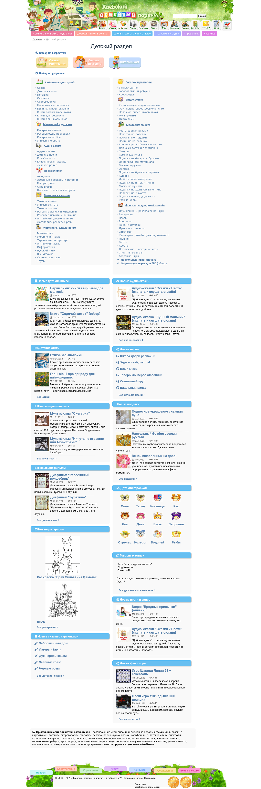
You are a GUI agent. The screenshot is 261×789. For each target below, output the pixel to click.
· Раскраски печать (48, 130)
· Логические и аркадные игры (137, 249)
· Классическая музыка (50, 161)
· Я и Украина (44, 254)
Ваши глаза (126, 368)
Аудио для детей (133, 25)
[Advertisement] (184, 6)
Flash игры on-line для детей (164, 25)
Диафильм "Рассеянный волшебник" (69, 476)
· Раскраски (125, 214)
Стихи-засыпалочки (66, 355)
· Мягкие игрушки (129, 165)
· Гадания (123, 238)
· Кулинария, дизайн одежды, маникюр (143, 235)
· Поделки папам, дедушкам (136, 196)
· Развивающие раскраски (52, 133)
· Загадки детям (127, 87)
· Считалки (42, 98)
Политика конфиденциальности (147, 785)
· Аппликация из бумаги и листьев (140, 144)
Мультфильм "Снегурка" (70, 413)
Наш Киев (210, 33)
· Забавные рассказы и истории (56, 179)
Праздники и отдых (167, 33)
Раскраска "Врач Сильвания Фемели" (67, 577)
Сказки (185, 25)
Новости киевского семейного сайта (41, 773)
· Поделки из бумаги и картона (138, 172)
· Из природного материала (135, 161)
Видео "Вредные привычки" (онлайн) (154, 608)
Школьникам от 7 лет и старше (132, 33)
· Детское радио (46, 165)
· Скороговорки (45, 101)
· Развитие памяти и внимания (55, 215)
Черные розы (47, 668)
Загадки (206, 25)
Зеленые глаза (48, 662)
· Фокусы (123, 151)
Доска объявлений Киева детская (165, 770)
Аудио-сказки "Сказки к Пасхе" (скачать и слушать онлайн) (157, 290)
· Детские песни (46, 154)
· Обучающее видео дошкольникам (140, 108)
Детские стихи (216, 25)
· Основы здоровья (48, 257)
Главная (37, 39)
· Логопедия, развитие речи (53, 222)
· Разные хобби (127, 199)
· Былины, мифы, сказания (53, 108)
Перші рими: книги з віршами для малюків (76, 290)
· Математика (44, 233)
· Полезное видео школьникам (137, 112)
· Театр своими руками (132, 130)
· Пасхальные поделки (132, 137)
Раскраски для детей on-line (143, 25)
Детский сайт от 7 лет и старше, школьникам (125, 62)
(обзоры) (143, 263)
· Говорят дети (45, 183)
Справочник (191, 33)
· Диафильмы (126, 119)
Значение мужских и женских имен (226, 25)
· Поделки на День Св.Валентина (139, 189)
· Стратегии (124, 231)
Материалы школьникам (59, 227)
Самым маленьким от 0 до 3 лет (52, 33)
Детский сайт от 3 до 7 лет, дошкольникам (89, 62)
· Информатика (45, 247)
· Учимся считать (46, 204)
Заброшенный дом (51, 643)
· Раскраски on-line (48, 137)
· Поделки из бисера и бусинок (138, 158)
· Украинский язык (47, 236)
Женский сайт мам (112, 25)
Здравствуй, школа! (133, 362)
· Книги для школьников (51, 119)
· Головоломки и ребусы (133, 91)
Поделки (122, 25)
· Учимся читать (46, 201)
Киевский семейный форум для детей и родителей (102, 25)
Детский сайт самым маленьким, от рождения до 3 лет (53, 62)
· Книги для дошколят (49, 115)
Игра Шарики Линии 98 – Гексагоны (151, 672)
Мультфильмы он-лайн (174, 25)
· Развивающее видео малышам (138, 105)
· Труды (40, 260)
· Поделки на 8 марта (131, 193)
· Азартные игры (128, 256)
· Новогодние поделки (132, 134)
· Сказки (40, 87)
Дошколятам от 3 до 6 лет (93, 33)
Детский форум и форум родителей (115, 768)
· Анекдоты (42, 176)
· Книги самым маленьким (53, 112)
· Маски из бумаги (129, 186)
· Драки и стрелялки (131, 228)
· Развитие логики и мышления (56, 211)
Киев (41, 622)
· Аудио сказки (45, 151)
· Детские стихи (46, 91)
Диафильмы (195, 25)
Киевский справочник (91, 770)
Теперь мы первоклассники (139, 375)
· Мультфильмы (127, 115)
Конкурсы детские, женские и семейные (140, 769)
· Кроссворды (126, 94)
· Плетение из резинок (132, 141)
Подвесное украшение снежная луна (157, 413)
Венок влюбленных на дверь (155, 456)
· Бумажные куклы (129, 154)
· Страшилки (43, 186)
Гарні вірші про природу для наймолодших (72, 375)
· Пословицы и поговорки (52, 105)
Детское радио (154, 25)
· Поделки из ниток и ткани (135, 182)
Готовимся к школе (57, 195)
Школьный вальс (131, 387)
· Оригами (123, 168)
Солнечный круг (130, 381)
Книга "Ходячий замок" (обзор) (75, 314)
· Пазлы (122, 217)
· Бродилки (124, 221)
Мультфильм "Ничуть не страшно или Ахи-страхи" (77, 440)
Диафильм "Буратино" (68, 497)
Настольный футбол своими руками (154, 435)
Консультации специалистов (66, 768)
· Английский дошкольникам (54, 218)
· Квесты (122, 245)
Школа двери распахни (135, 356)
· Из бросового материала (134, 179)
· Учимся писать (46, 208)
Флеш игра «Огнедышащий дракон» (153, 698)
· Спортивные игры (130, 252)
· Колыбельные (45, 158)
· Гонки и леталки (129, 224)
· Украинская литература (51, 240)
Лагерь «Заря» (47, 649)
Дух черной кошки (50, 655)
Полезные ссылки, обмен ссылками (189, 771)
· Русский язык (45, 250)
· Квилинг (123, 175)
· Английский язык (47, 243)
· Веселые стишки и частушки (55, 190)
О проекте (149, 778)
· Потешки (42, 94)
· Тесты (122, 242)
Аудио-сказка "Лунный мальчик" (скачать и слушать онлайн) (158, 318)
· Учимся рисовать (47, 140)
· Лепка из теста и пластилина (137, 147)
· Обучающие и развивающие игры (140, 210)
